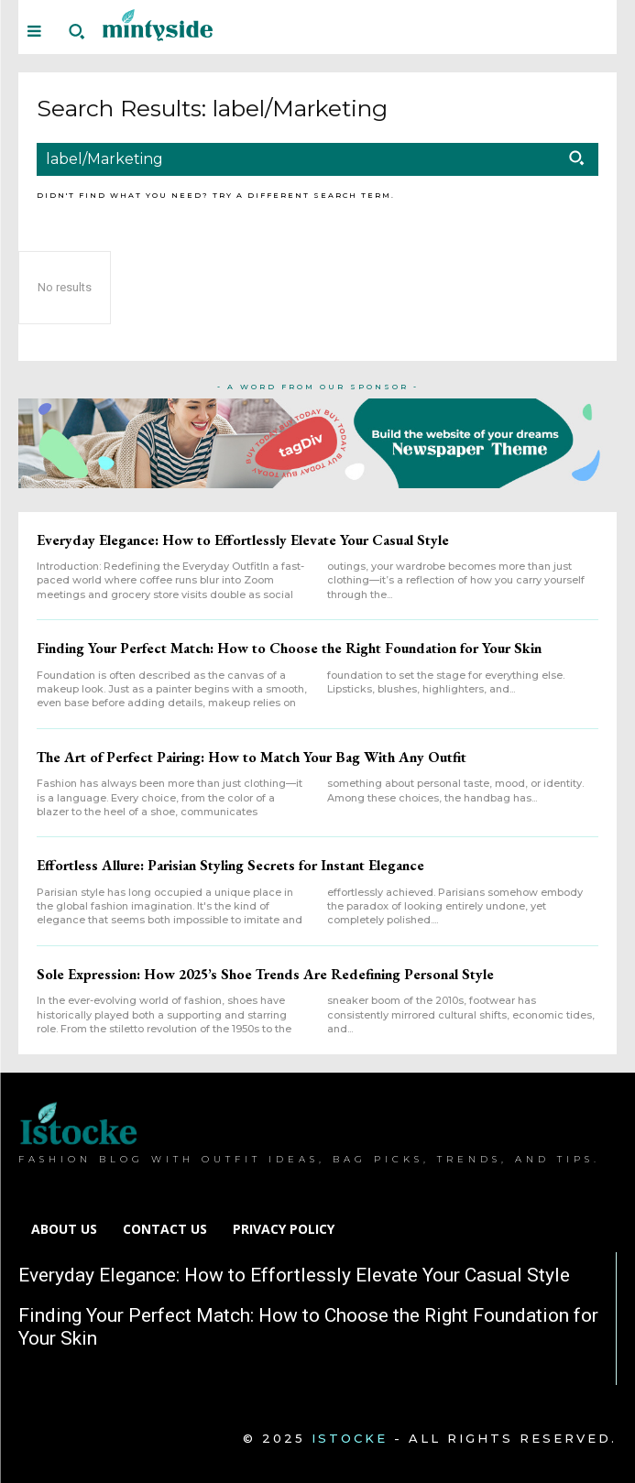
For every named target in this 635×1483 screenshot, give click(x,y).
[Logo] (158, 25)
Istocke (350, 1438)
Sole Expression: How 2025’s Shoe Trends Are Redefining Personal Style (265, 974)
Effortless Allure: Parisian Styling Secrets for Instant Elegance (230, 865)
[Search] (576, 159)
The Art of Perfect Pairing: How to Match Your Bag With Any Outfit (251, 757)
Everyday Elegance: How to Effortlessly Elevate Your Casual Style (243, 540)
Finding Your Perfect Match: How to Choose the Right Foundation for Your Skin (289, 648)
